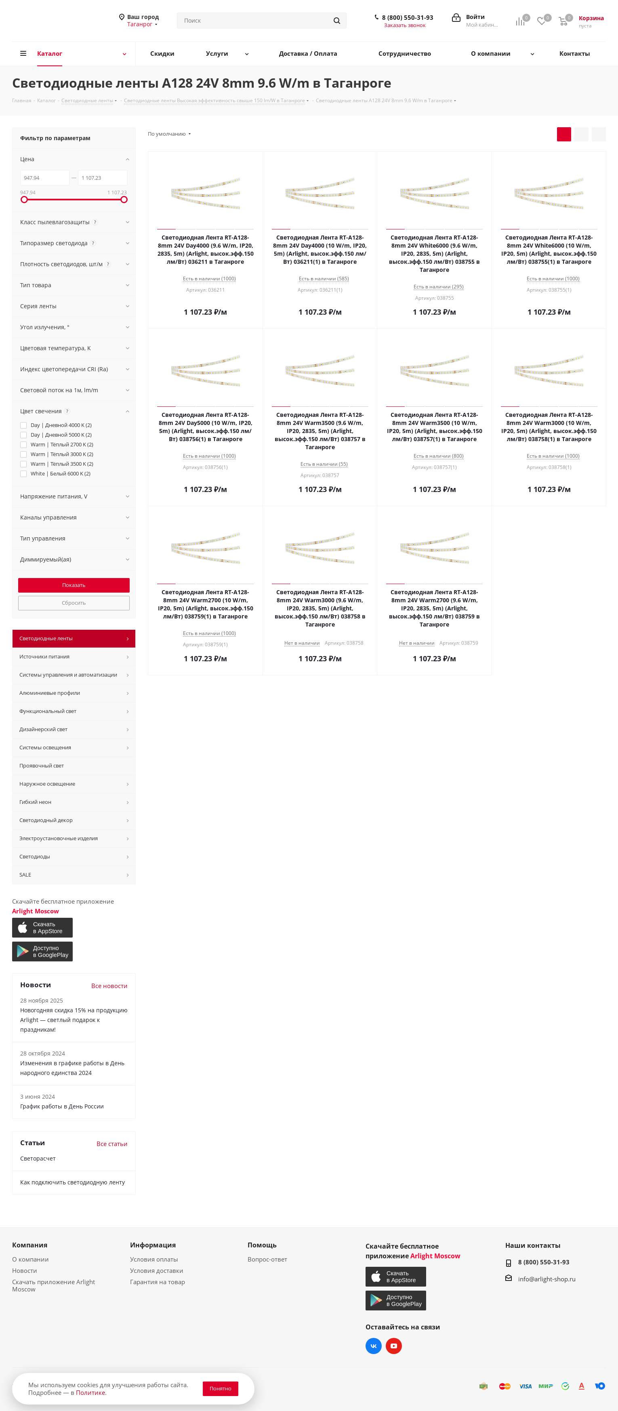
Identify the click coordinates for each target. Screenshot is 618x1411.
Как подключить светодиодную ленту (72, 1182)
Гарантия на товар (157, 1282)
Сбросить (74, 602)
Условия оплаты (154, 1259)
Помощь (262, 1245)
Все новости (109, 986)
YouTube (394, 1346)
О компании (30, 1259)
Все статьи (112, 1144)
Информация (153, 1245)
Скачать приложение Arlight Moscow (53, 1285)
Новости (24, 1270)
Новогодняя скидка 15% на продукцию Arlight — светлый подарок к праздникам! (74, 1019)
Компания (29, 1245)
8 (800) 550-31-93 (407, 17)
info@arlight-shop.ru (547, 1279)
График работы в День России (62, 1106)
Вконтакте (374, 1346)
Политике (90, 1392)
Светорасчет (38, 1158)
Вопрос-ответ (267, 1259)
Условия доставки (156, 1270)
